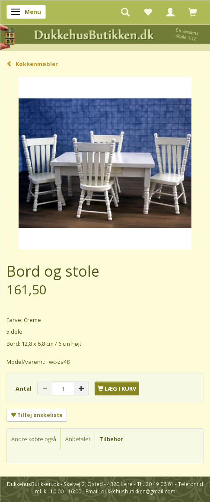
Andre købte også (33, 439)
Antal (24, 388)
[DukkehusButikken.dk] (105, 36)
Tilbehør (111, 439)
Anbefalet (77, 439)
